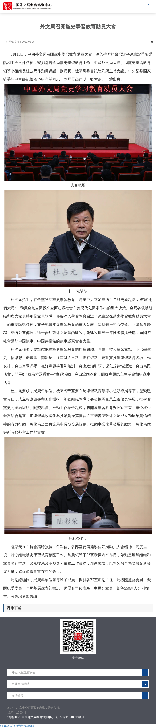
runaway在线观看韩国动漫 (17, 726)
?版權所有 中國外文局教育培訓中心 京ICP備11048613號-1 (45, 717)
